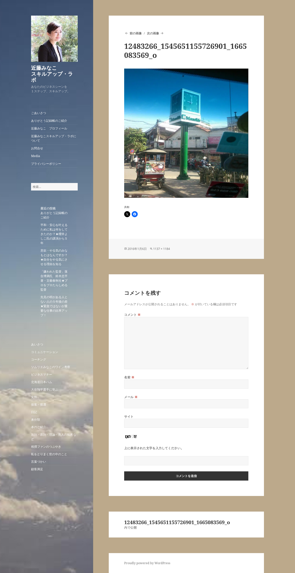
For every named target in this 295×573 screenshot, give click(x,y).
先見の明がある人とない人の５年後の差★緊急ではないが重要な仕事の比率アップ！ (54, 306)
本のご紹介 (38, 427)
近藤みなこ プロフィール (49, 128)
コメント (132, 315)
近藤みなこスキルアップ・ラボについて (53, 138)
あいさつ (37, 344)
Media (35, 156)
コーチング (38, 359)
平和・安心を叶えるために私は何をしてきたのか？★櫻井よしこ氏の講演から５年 (54, 234)
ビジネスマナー (41, 374)
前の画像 (136, 33)
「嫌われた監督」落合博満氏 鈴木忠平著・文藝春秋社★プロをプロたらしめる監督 (54, 280)
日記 (34, 412)
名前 (129, 377)
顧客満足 (37, 469)
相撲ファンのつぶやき (46, 446)
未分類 (35, 419)
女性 (34, 397)
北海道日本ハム (41, 382)
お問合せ (37, 148)
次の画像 (153, 33)
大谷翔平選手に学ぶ (44, 389)
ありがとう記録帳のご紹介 (49, 121)
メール (131, 397)
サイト (129, 416)
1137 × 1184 (161, 249)
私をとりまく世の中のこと (49, 454)
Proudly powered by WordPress (147, 563)
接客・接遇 (38, 404)
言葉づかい (38, 462)
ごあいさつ (38, 113)
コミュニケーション (44, 352)
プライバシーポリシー (46, 164)
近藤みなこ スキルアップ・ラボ (54, 73)
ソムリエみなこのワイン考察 (50, 367)
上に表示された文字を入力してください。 (154, 448)
